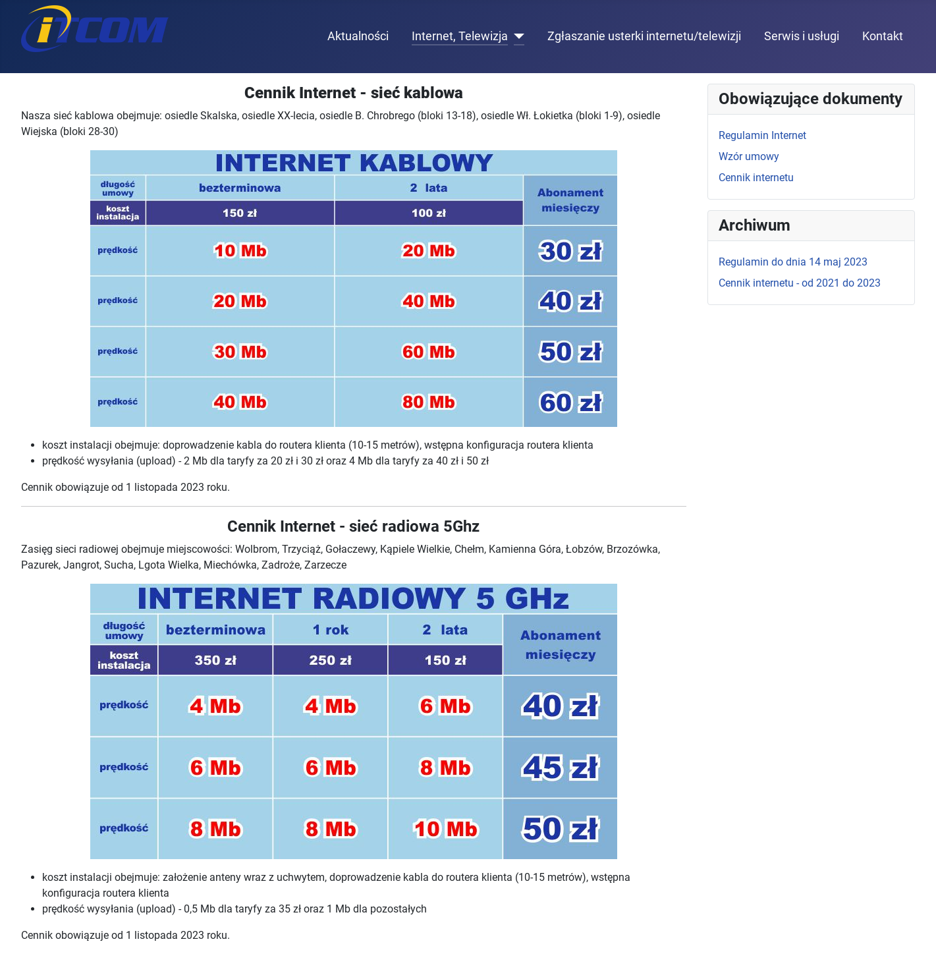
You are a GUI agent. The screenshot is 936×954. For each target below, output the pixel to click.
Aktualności (358, 36)
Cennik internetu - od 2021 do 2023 (800, 283)
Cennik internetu (756, 177)
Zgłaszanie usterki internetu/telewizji (644, 36)
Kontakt (882, 36)
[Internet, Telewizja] (516, 36)
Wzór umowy (749, 156)
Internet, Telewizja (460, 36)
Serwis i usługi (801, 36)
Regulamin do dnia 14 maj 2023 (793, 262)
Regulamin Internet (762, 135)
